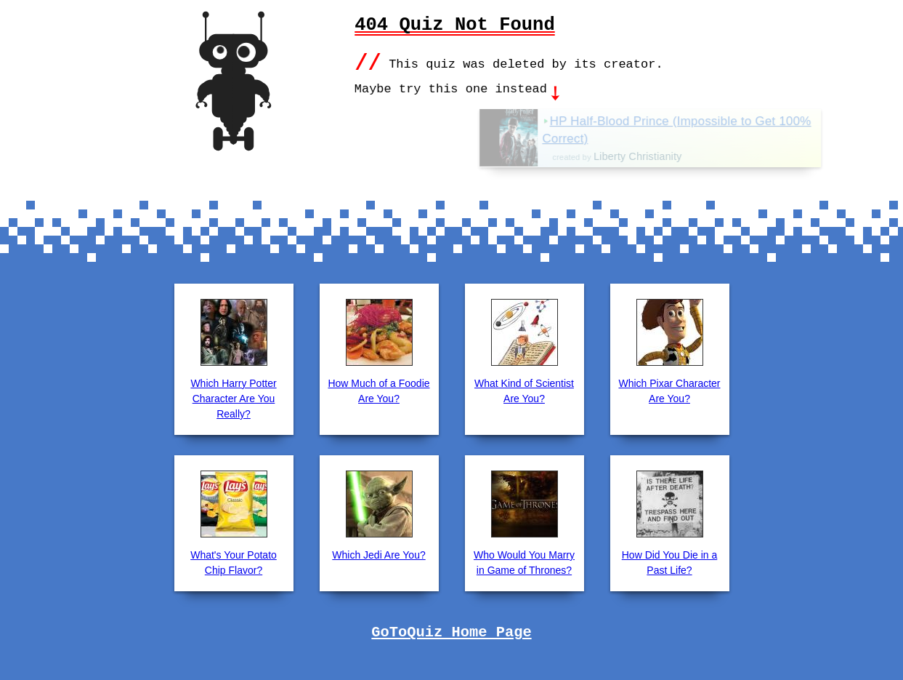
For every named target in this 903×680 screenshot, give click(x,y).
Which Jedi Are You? (378, 553)
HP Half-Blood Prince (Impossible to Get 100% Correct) (714, 129)
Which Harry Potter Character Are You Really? (233, 397)
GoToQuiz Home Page (451, 631)
